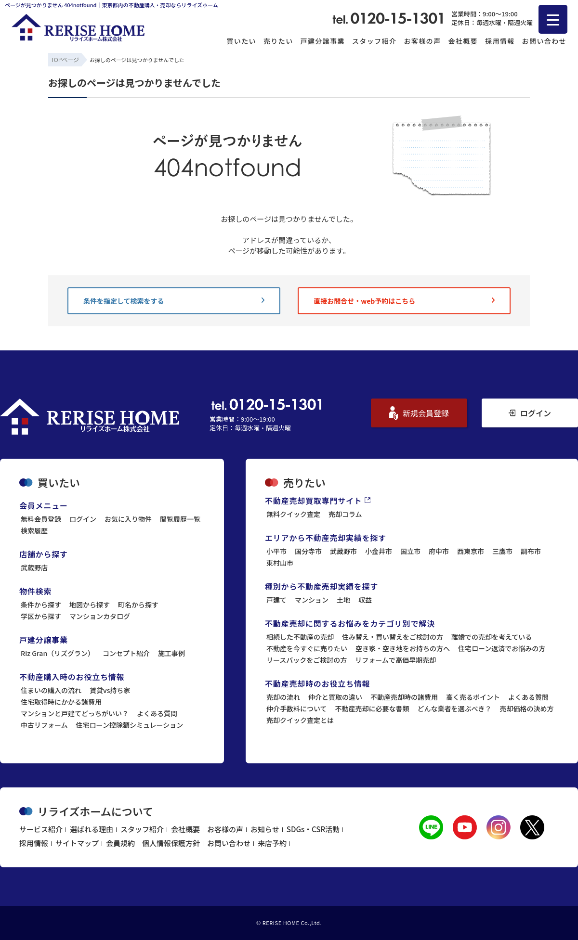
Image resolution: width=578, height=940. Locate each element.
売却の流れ (283, 697)
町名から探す (138, 604)
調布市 (531, 551)
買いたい (241, 41)
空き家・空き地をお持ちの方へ (402, 648)
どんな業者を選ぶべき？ (455, 708)
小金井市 (378, 551)
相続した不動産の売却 (300, 637)
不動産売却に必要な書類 (372, 708)
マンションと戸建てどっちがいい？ (75, 713)
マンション (311, 600)
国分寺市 (308, 551)
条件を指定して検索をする (173, 301)
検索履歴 (34, 530)
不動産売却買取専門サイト (317, 500)
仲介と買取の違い (335, 697)
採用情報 (500, 41)
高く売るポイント (473, 697)
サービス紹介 (41, 829)
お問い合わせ (544, 41)
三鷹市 (502, 551)
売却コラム (345, 514)
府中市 (439, 551)
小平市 (276, 551)
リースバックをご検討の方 (306, 660)
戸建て (276, 600)
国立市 (410, 551)
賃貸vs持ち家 (110, 690)
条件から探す (41, 604)
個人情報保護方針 (171, 843)
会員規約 (120, 843)
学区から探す (41, 616)
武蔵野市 (343, 551)
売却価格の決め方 (527, 708)
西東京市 (470, 551)
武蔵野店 (34, 567)
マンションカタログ (99, 616)
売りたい (278, 41)
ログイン (530, 413)
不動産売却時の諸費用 (404, 697)
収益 (365, 600)
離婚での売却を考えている (491, 637)
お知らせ (264, 829)
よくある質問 (157, 713)
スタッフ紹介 (374, 41)
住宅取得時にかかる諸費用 (61, 702)
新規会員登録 (419, 413)
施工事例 (171, 653)
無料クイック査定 (293, 514)
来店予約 (272, 843)
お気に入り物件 (128, 519)
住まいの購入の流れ (51, 690)
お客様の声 (422, 41)
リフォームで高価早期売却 (395, 660)
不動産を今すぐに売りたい (306, 648)
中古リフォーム (44, 725)
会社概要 (463, 41)
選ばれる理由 (91, 829)
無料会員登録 (41, 519)
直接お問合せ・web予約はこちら (404, 301)
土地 (343, 600)
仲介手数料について (296, 708)
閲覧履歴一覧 (180, 519)
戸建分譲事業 (323, 41)
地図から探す (89, 604)
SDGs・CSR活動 (313, 829)
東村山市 (279, 562)
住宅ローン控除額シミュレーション (130, 725)
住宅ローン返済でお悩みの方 (501, 648)
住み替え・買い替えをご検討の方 (392, 637)
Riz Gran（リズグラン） (57, 653)
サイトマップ (77, 843)
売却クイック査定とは (300, 720)
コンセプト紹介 (126, 653)
